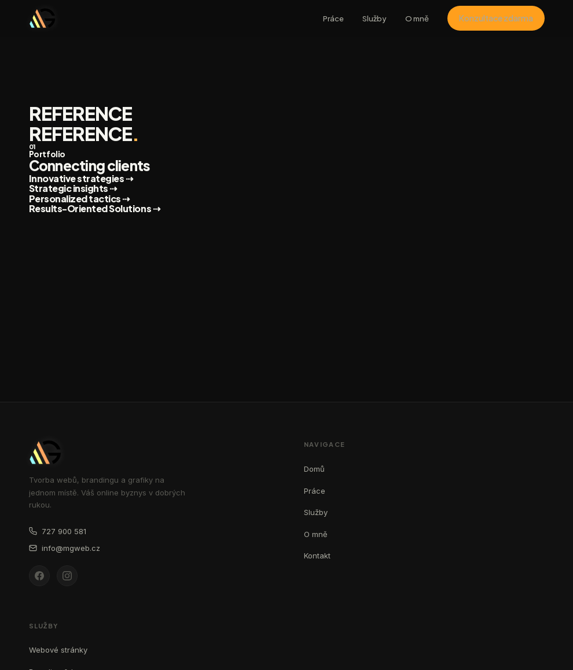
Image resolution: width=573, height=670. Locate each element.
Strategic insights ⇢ (73, 188)
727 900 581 (57, 531)
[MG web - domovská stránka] (42, 18)
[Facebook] (39, 575)
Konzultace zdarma (496, 18)
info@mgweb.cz (64, 548)
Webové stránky (58, 649)
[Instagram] (67, 575)
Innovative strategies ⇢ (81, 178)
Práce (333, 18)
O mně (417, 18)
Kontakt (317, 555)
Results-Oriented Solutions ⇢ (94, 208)
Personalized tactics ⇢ (79, 199)
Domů (314, 468)
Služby (374, 18)
